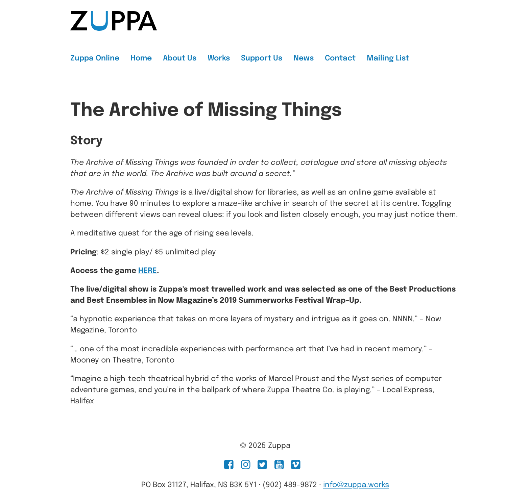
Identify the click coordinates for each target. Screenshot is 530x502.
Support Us (261, 58)
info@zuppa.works (356, 485)
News (303, 58)
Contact (340, 58)
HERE (147, 271)
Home (141, 58)
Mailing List (388, 58)
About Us (179, 58)
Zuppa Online (94, 58)
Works (219, 58)
